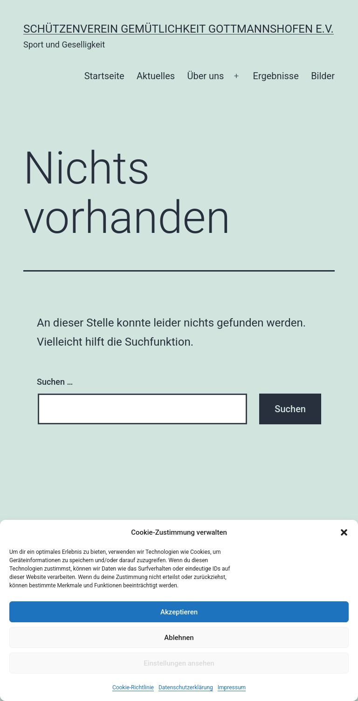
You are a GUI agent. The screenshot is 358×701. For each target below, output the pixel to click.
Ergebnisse (276, 76)
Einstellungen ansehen (179, 663)
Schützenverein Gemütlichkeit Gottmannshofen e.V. (178, 28)
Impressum (232, 687)
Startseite (104, 76)
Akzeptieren (179, 612)
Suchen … (55, 382)
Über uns (205, 76)
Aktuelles (156, 76)
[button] (344, 532)
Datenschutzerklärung (185, 687)
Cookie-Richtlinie (133, 687)
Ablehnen (178, 637)
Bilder (323, 76)
